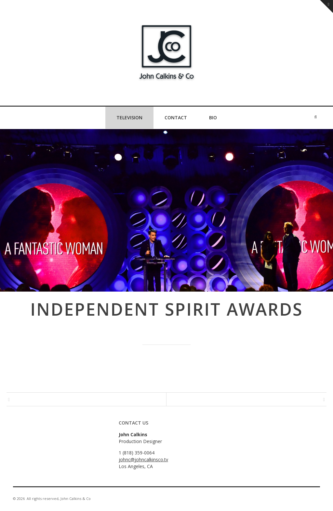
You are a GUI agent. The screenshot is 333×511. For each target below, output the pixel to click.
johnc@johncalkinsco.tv (143, 459)
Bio (213, 117)
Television (129, 117)
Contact (176, 117)
